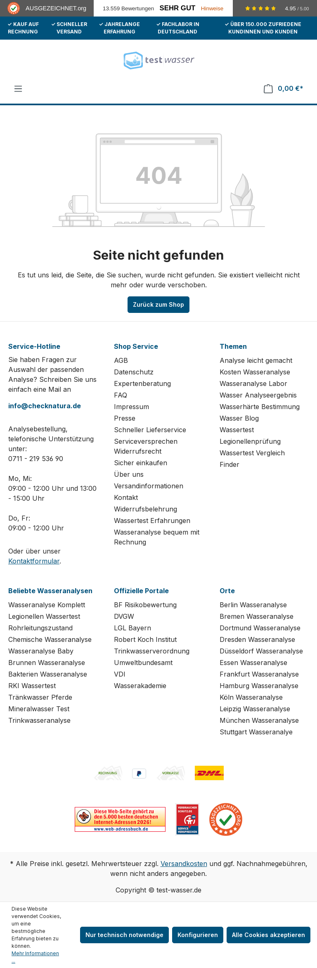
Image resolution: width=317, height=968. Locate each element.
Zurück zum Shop (158, 304)
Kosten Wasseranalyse (255, 372)
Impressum (131, 406)
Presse (124, 418)
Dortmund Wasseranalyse (260, 628)
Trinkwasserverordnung (151, 651)
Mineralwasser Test (38, 709)
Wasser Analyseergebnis (258, 395)
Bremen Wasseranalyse (256, 616)
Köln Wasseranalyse (251, 697)
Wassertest (237, 430)
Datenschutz (134, 372)
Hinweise (212, 8)
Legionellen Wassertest (44, 616)
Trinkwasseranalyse (39, 720)
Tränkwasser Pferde (40, 697)
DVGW (124, 616)
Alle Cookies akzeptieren (268, 934)
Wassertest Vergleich (252, 453)
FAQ (120, 395)
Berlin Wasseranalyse (253, 605)
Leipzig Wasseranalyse (255, 709)
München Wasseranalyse (259, 720)
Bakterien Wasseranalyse (47, 674)
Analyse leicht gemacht (256, 360)
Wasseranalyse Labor (253, 383)
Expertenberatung (142, 383)
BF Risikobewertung (145, 605)
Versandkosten (184, 863)
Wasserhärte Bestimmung (260, 406)
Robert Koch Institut (145, 639)
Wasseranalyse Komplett (46, 605)
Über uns (129, 474)
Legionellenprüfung (250, 441)
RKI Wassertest (32, 686)
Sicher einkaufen (140, 463)
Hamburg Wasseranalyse (259, 686)
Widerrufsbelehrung (145, 509)
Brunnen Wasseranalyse (46, 662)
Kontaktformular (33, 561)
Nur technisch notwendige (124, 934)
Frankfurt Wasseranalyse (259, 674)
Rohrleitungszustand (40, 628)
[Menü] (18, 88)
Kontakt (126, 497)
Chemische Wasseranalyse (50, 639)
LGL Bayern (132, 628)
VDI (119, 674)
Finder (229, 464)
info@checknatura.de (44, 406)
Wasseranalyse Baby (40, 651)
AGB (121, 360)
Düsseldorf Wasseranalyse (261, 651)
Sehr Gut (178, 8)
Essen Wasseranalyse (253, 662)
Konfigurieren (197, 934)
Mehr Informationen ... (35, 957)
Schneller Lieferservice (150, 430)
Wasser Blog (239, 418)
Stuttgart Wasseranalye (256, 732)
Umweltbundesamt (143, 662)
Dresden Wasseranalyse (257, 639)
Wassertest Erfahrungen (152, 520)
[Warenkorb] (283, 88)
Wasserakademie (140, 686)
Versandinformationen (148, 486)
